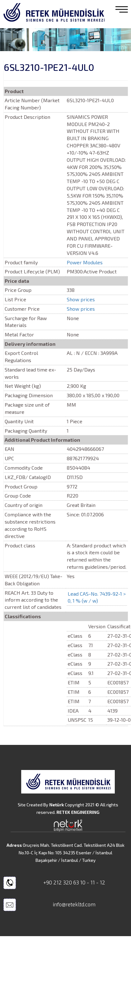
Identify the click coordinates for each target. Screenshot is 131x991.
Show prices (81, 299)
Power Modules (85, 262)
